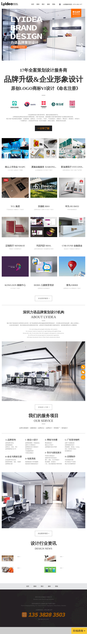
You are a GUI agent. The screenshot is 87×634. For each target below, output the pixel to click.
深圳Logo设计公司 (58, 628)
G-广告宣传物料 (72, 440)
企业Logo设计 (40, 628)
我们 (43, 4)
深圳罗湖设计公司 (22, 630)
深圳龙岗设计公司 (64, 630)
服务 (48, 4)
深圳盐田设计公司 (42, 630)
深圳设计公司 (12, 628)
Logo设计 (69, 628)
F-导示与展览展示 (53, 453)
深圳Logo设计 (26, 628)
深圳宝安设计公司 (53, 630)
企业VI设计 (33, 628)
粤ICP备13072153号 (43, 619)
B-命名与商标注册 (13, 457)
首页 (32, 4)
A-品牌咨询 (10, 440)
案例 (38, 4)
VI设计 (65, 628)
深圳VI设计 (19, 628)
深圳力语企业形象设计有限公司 (43, 597)
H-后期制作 (70, 456)
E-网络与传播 (51, 440)
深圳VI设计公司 (48, 628)
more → (19, 556)
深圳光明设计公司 (45, 632)
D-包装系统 (30, 459)
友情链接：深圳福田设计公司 (8, 630)
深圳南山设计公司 (32, 630)
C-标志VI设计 (31, 440)
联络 (53, 4)
